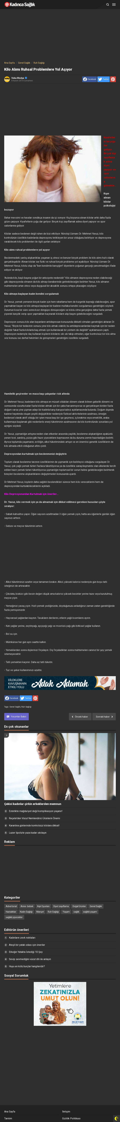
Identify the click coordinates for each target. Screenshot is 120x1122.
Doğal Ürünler (79, 906)
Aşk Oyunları (43, 906)
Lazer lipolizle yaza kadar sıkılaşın (27, 832)
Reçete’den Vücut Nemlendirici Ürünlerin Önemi (34, 818)
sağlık (76, 912)
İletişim (66, 1111)
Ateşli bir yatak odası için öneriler (27, 944)
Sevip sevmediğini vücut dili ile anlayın (30, 959)
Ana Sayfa (9, 1111)
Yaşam (66, 912)
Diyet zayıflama (61, 906)
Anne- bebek (27, 906)
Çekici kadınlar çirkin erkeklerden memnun (32, 804)
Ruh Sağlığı (26, 707)
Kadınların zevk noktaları (22, 937)
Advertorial (11, 906)
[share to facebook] (89, 79)
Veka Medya (19, 78)
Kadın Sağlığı (26, 912)
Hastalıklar (11, 912)
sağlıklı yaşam (90, 912)
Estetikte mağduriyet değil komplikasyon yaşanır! (35, 811)
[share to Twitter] (103, 79)
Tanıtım (8, 1118)
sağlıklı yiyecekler (14, 917)
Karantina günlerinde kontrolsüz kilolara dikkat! (34, 825)
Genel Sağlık (15, 707)
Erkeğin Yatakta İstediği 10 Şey (26, 951)
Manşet (40, 912)
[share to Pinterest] (113, 79)
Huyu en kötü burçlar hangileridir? (27, 966)
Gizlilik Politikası (71, 1118)
